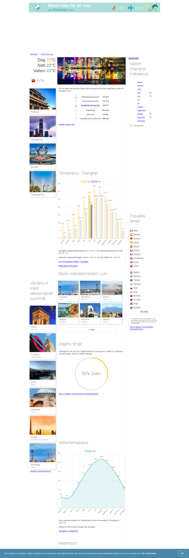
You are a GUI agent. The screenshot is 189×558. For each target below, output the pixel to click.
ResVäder (34, 54)
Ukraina (136, 242)
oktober (140, 114)
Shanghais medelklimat (68, 531)
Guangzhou (37, 194)
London (35, 354)
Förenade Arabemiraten (39, 440)
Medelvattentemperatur (90, 105)
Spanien (136, 246)
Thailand (136, 280)
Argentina (137, 284)
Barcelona (86, 297)
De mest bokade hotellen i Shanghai (73, 262)
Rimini (106, 297)
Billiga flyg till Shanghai (68, 266)
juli (138, 103)
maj (138, 96)
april (139, 93)
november (141, 117)
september (141, 110)
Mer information (149, 553)
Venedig (63, 297)
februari (140, 86)
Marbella (85, 319)
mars (139, 89)
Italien (33, 385)
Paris (34, 326)
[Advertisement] (94, 33)
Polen (135, 288)
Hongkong (37, 139)
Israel (135, 292)
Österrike (136, 234)
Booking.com (133, 58)
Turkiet (33, 412)
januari (140, 82)
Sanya (34, 167)
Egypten (136, 272)
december (141, 121)
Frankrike (34, 330)
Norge (135, 303)
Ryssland (136, 296)
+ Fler (91, 329)
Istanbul (35, 409)
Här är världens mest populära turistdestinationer (78, 394)
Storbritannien (36, 357)
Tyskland (136, 238)
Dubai (34, 437)
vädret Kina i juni (47, 54)
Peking (34, 111)
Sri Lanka (137, 300)
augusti (140, 107)
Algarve (62, 319)
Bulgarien (137, 307)
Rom (33, 382)
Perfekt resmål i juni (67, 124)
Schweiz (136, 250)
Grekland (136, 276)
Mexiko (136, 262)
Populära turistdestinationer (40, 471)
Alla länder (144, 312)
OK (182, 553)
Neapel (106, 319)
